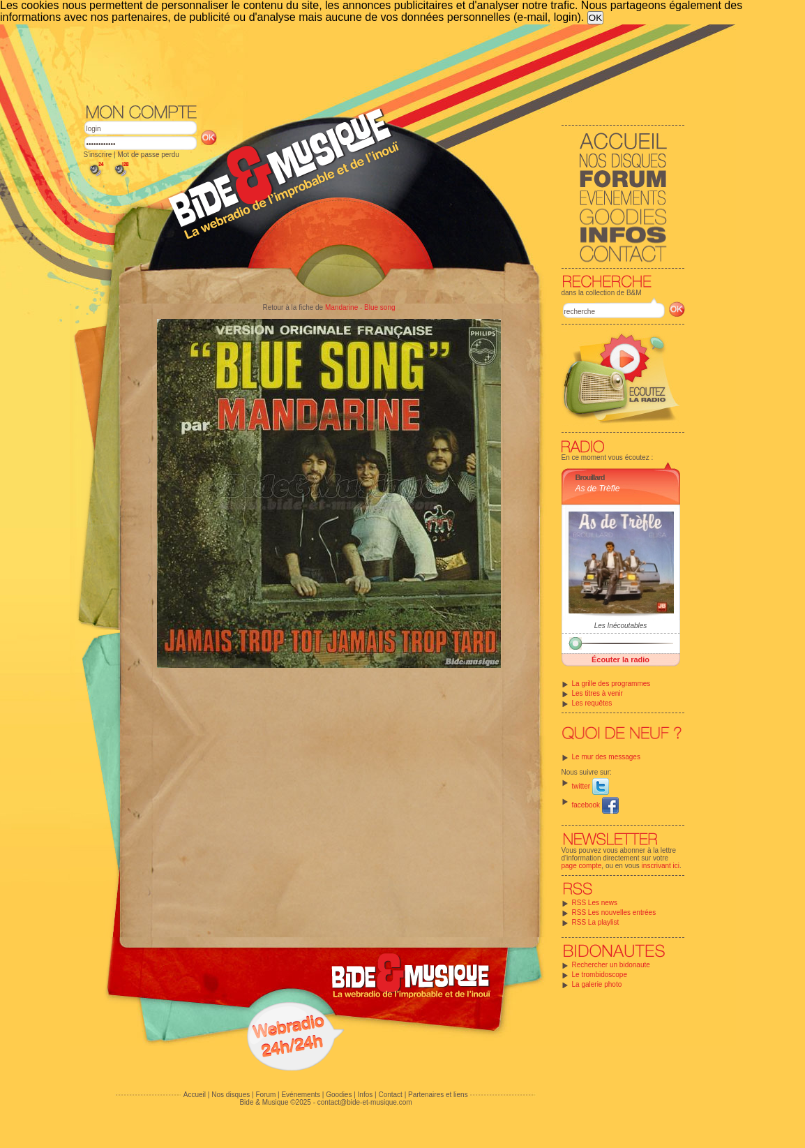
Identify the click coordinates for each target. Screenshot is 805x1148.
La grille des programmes (611, 683)
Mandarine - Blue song (360, 307)
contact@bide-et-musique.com (364, 1102)
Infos (365, 1094)
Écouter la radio (620, 659)
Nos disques (230, 1094)
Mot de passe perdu (148, 154)
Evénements (300, 1094)
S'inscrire (98, 154)
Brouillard (590, 477)
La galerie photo (597, 984)
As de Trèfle (597, 488)
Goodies (339, 1094)
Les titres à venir (597, 693)
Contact (390, 1094)
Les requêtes (592, 703)
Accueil (194, 1094)
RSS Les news (595, 903)
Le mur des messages (606, 757)
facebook (595, 805)
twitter (590, 786)
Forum (265, 1094)
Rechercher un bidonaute (611, 965)
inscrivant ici (660, 866)
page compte (582, 866)
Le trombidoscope (600, 974)
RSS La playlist (595, 922)
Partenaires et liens (438, 1094)
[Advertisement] (384, 62)
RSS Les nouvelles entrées (614, 912)
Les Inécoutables (620, 625)
